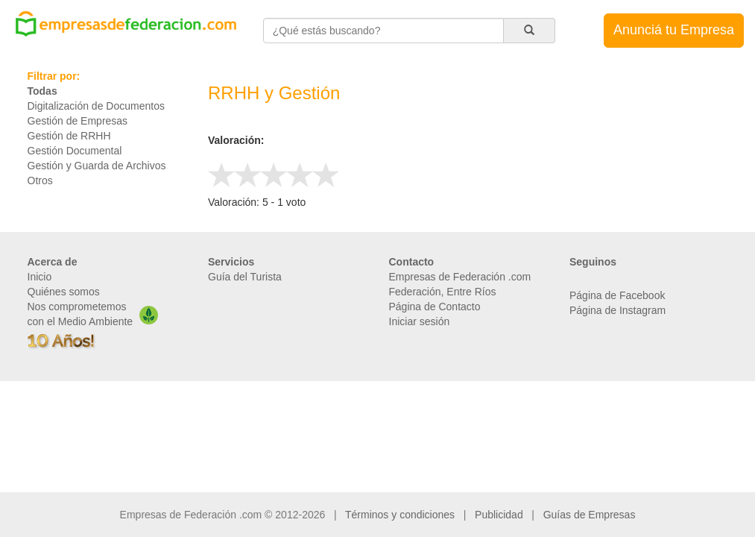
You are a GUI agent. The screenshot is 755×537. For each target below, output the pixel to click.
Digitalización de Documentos (96, 106)
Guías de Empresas (589, 515)
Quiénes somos (64, 292)
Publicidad (499, 515)
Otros (40, 180)
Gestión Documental (75, 151)
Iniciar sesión (419, 321)
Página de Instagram (617, 310)
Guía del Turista (245, 277)
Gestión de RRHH (69, 136)
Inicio (40, 277)
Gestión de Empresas (78, 121)
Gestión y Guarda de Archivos (97, 166)
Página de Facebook (617, 295)
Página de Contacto (435, 307)
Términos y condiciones (400, 515)
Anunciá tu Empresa (673, 29)
